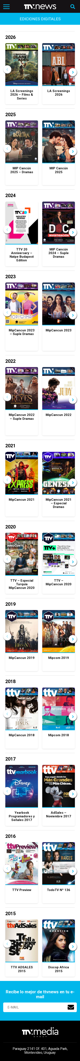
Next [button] (73, 72)
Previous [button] (7, 69)
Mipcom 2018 (58, 735)
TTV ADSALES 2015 (22, 969)
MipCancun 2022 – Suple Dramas (22, 416)
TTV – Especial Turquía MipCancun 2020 (22, 584)
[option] (21, 75)
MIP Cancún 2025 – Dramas (21, 170)
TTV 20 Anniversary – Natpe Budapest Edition (22, 254)
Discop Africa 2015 (58, 969)
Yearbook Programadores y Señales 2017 (22, 816)
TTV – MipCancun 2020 (58, 582)
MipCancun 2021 (22, 500)
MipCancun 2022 (58, 415)
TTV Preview (21, 890)
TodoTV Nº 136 (58, 890)
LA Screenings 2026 (58, 93)
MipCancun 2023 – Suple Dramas (22, 332)
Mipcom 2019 (58, 658)
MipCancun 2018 (22, 735)
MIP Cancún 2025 (58, 170)
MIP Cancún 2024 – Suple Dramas (58, 253)
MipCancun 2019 (22, 658)
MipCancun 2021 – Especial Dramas (58, 503)
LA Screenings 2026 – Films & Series (21, 94)
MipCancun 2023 (58, 330)
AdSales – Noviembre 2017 (58, 814)
